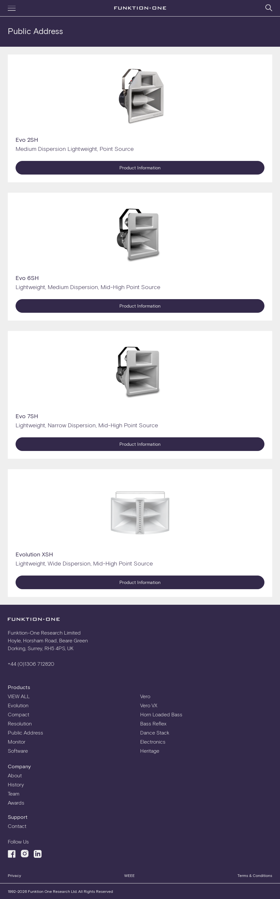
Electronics (152, 741)
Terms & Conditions (254, 875)
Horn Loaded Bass (161, 714)
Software (18, 750)
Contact (17, 826)
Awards (16, 802)
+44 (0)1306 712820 (31, 664)
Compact (18, 714)
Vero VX (148, 705)
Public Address (25, 732)
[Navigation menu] (12, 8)
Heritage (149, 750)
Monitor (16, 741)
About (15, 775)
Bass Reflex (153, 723)
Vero (145, 696)
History (16, 784)
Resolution (20, 723)
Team (13, 793)
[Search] (268, 7)
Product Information (140, 167)
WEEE (129, 875)
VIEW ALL (19, 696)
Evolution (18, 705)
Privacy (14, 875)
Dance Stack (154, 732)
